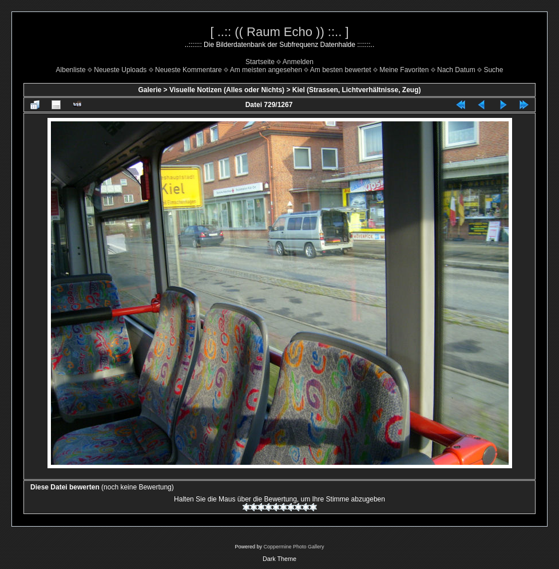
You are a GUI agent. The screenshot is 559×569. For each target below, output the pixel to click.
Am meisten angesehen (266, 70)
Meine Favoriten (404, 70)
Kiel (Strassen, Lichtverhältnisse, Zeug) (356, 90)
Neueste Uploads (120, 70)
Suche (493, 70)
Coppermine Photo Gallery (293, 547)
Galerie (150, 90)
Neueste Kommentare (188, 70)
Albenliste (71, 70)
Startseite (260, 62)
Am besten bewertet (340, 70)
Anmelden (298, 62)
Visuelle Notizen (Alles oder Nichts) (226, 90)
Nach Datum (456, 70)
